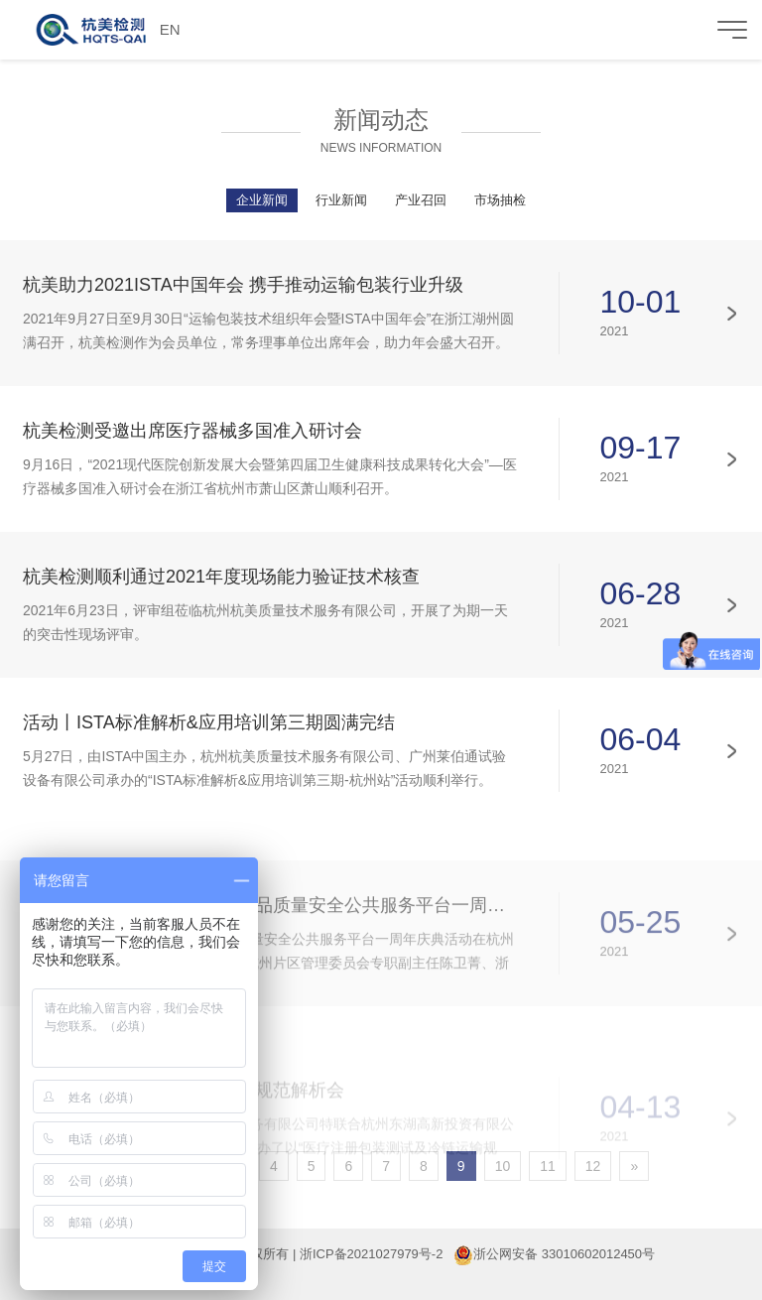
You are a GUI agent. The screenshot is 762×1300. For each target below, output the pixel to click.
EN (170, 29)
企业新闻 (262, 200)
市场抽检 (500, 200)
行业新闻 (341, 200)
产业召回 (420, 200)
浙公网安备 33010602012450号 (564, 1253)
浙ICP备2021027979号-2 (372, 1253)
